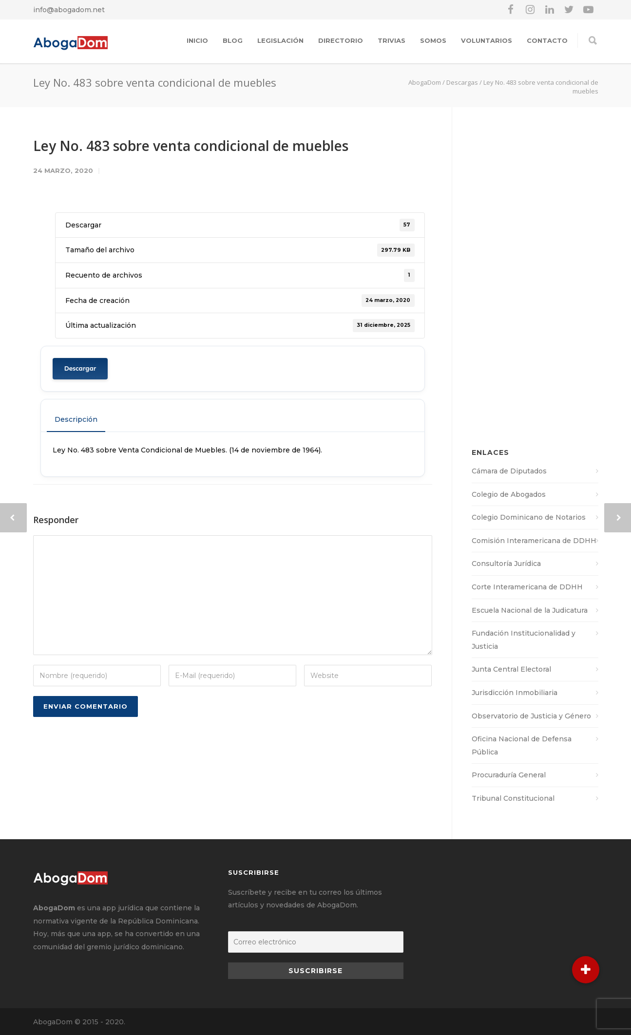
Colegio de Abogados (509, 494)
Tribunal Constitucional (513, 798)
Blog (233, 40)
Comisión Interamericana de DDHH (534, 540)
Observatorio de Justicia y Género (531, 716)
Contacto (547, 40)
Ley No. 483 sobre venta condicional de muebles (190, 145)
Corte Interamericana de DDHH (527, 587)
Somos (433, 40)
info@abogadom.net (69, 9)
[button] (585, 969)
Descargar (80, 368)
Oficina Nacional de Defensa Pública (522, 745)
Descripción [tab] (76, 419)
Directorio (340, 40)
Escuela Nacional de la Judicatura (530, 610)
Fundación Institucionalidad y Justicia (523, 640)
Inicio (197, 40)
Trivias (391, 40)
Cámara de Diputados (509, 471)
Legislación (280, 40)
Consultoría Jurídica (506, 563)
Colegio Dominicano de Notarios (529, 517)
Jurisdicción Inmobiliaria (514, 692)
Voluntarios (486, 40)
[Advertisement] (535, 282)
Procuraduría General (509, 775)
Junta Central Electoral (511, 669)
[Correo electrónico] (315, 942)
